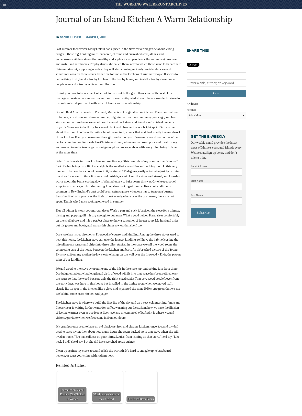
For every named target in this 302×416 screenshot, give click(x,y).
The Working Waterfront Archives (151, 4)
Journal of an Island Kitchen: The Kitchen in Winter (72, 394)
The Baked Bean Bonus (140, 399)
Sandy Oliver (70, 37)
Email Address (199, 166)
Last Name (197, 195)
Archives (191, 109)
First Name (197, 180)
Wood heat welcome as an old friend (106, 397)
